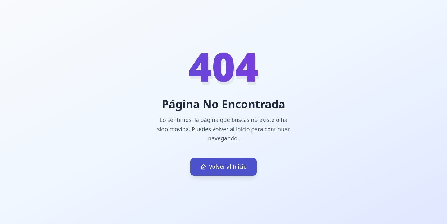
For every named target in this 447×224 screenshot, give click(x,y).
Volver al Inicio (223, 166)
